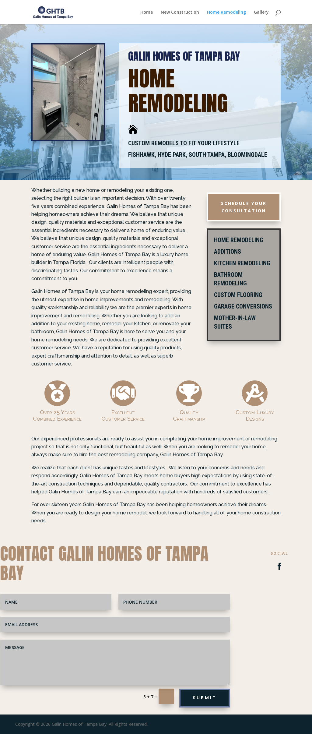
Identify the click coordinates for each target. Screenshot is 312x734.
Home (146, 12)
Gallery (261, 12)
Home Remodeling (226, 12)
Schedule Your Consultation (243, 206)
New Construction (180, 12)
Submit (204, 698)
